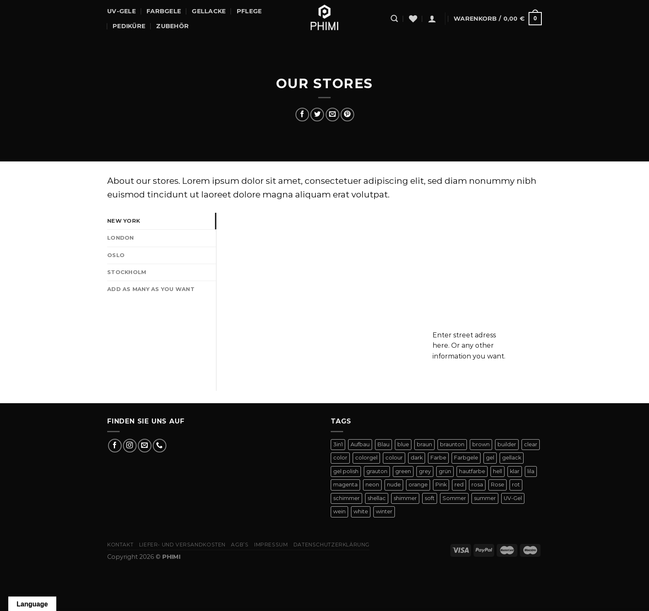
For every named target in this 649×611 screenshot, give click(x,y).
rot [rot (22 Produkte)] (516, 484)
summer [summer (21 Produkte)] (485, 498)
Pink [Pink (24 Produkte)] (441, 484)
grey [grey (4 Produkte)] (425, 471)
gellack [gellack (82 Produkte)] (511, 458)
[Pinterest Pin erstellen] (347, 114)
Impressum (271, 544)
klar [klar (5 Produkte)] (514, 471)
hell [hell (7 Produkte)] (497, 471)
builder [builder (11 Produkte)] (507, 444)
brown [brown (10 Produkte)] (481, 444)
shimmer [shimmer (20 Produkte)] (405, 498)
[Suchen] (394, 18)
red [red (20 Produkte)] (459, 484)
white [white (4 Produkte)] (360, 511)
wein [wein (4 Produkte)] (339, 511)
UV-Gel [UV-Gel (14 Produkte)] (513, 498)
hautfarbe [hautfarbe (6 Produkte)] (472, 471)
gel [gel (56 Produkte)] (490, 458)
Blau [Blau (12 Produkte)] (383, 444)
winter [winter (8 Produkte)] (384, 511)
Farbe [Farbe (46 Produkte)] (438, 458)
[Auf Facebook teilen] (302, 114)
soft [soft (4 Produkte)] (430, 498)
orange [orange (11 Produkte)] (418, 484)
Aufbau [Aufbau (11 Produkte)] (360, 444)
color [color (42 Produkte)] (340, 458)
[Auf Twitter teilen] (317, 114)
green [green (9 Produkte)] (403, 471)
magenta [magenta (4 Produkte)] (345, 484)
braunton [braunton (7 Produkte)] (452, 444)
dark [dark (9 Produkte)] (417, 458)
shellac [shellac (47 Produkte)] (377, 498)
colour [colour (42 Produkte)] (394, 458)
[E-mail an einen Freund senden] (332, 114)
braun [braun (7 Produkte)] (424, 444)
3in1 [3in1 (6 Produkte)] (338, 444)
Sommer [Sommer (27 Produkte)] (454, 498)
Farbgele (164, 11)
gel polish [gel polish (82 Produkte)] (345, 471)
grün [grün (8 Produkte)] (445, 471)
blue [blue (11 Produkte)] (403, 444)
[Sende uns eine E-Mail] (144, 445)
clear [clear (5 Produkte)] (530, 444)
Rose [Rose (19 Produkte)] (497, 484)
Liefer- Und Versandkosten (182, 544)
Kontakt (120, 544)
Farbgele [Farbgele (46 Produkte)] (466, 458)
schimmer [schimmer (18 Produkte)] (346, 498)
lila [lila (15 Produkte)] (530, 471)
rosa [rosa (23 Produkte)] (477, 484)
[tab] (161, 221)
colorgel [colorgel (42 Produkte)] (366, 458)
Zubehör (172, 26)
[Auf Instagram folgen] (130, 445)
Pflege (249, 11)
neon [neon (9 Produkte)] (372, 484)
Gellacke (209, 11)
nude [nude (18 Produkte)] (394, 484)
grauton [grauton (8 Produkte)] (376, 471)
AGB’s (239, 544)
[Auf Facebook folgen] (115, 445)
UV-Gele (121, 11)
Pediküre (129, 26)
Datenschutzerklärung (331, 544)
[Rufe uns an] (159, 445)
